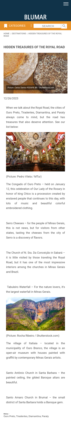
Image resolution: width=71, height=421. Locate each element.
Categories (14, 25)
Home (6, 33)
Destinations (19, 33)
